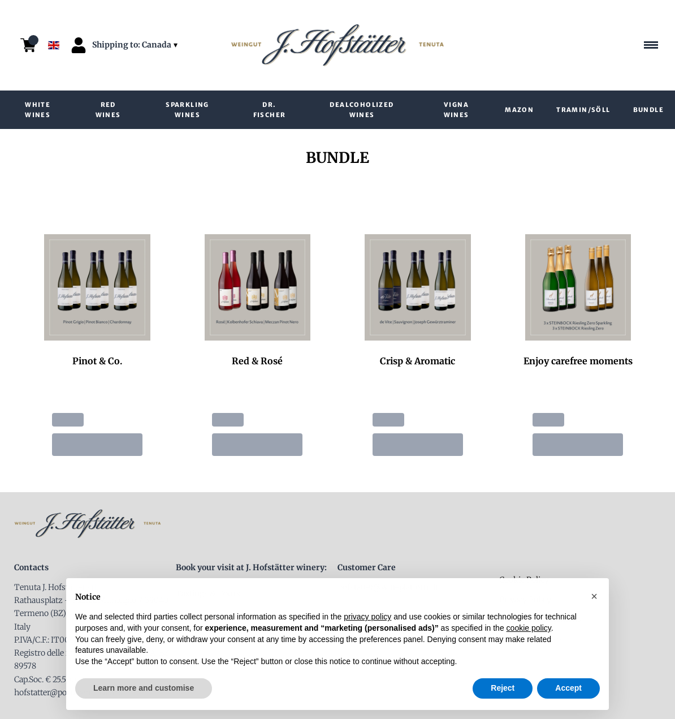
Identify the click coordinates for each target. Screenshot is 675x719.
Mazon (519, 110)
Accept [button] (568, 691)
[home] (337, 45)
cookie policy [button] (529, 631)
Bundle (648, 110)
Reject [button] (502, 691)
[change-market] (136, 44)
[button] (594, 600)
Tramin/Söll (583, 110)
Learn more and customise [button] (143, 691)
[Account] (78, 45)
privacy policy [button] (367, 620)
